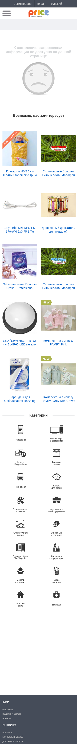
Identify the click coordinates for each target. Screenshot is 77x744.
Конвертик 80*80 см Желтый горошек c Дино (20, 173)
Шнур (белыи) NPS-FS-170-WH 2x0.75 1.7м (20, 229)
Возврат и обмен (11, 713)
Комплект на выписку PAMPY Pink (59, 342)
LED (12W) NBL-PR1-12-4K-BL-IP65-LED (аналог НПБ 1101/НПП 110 (20, 342)
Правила (7, 732)
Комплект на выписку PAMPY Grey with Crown (58, 398)
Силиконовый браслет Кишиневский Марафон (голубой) (58, 286)
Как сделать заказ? (12, 736)
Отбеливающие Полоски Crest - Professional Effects (20, 286)
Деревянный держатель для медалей (58, 229)
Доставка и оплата (12, 741)
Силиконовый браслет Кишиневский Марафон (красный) (58, 173)
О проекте (7, 709)
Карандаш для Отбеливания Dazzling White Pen (20, 398)
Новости (6, 718)
